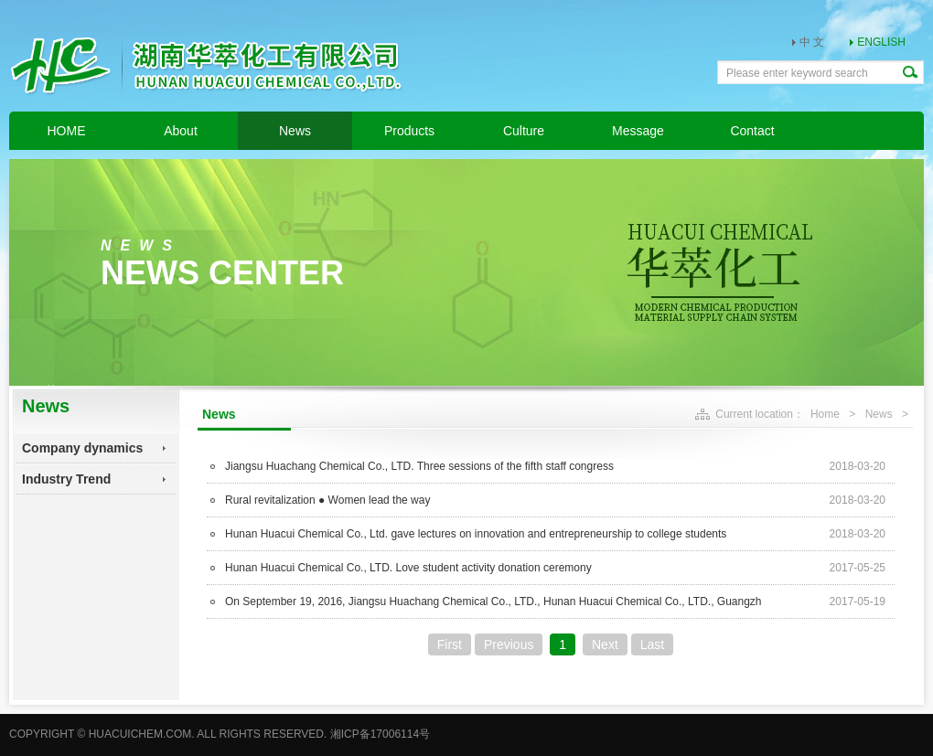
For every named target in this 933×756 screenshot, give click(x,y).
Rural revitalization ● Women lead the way (327, 500)
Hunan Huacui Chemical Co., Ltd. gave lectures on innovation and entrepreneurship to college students (475, 533)
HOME (67, 130)
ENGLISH (881, 42)
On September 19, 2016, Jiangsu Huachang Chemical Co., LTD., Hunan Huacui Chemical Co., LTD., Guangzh (493, 601)
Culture (523, 130)
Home (825, 414)
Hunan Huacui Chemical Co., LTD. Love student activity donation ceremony (408, 567)
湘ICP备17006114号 (380, 734)
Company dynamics (82, 448)
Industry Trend (66, 479)
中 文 (811, 42)
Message (638, 130)
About (181, 130)
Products (409, 130)
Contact (752, 130)
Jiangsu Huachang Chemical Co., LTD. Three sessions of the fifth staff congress (419, 466)
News (295, 130)
